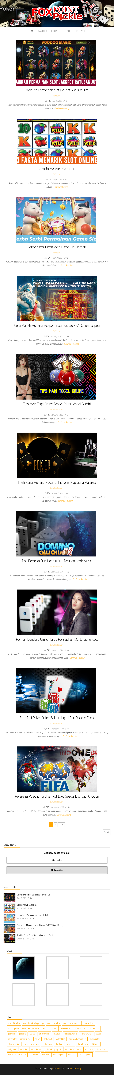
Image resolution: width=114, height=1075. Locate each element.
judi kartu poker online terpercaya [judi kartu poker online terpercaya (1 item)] (86, 1028)
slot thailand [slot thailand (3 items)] (34, 1054)
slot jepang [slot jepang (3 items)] (12, 1049)
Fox (49, 101)
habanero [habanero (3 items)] (52, 1028)
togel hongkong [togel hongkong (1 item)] (58, 1054)
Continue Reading (61, 108)
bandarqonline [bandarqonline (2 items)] (13, 1028)
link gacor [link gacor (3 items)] (56, 1033)
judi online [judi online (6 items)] (11, 1033)
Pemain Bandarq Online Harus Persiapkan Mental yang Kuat (57, 639)
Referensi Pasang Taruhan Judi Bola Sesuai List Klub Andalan (57, 796)
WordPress (56, 1068)
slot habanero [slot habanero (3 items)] (82, 1044)
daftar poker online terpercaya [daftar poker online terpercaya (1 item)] (33, 1028)
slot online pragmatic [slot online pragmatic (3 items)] (54, 1049)
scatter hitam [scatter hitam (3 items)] (60, 1039)
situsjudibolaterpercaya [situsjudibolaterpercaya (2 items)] (77, 1039)
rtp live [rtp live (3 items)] (37, 1039)
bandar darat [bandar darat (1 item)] (89, 1023)
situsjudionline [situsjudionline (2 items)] (95, 1039)
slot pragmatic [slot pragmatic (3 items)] (102, 1049)
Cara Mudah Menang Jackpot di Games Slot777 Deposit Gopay (57, 325)
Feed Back (66, 31)
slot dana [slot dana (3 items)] (59, 1044)
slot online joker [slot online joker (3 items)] (37, 1049)
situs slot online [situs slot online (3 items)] (13, 1044)
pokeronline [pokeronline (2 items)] (12, 1039)
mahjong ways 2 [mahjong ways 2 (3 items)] (70, 1033)
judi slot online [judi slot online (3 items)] (44, 1033)
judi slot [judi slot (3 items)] (32, 1033)
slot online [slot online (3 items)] (23, 1049)
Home (31, 31)
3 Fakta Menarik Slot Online (57, 168)
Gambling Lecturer (47, 31)
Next (61, 824)
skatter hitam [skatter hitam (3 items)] (47, 1044)
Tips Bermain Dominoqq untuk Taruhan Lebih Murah (57, 560)
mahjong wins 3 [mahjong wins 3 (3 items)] (86, 1033)
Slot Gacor (80, 31)
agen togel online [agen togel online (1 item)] (54, 1023)
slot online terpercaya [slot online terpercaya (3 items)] (73, 1049)
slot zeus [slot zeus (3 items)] (45, 1054)
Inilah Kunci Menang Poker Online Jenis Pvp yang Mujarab (57, 482)
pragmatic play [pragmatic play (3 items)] (25, 1039)
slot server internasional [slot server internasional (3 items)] (17, 1054)
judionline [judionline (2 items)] (22, 1033)
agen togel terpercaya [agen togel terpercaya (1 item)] (72, 1023)
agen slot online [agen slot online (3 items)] (14, 1023)
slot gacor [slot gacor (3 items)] (70, 1044)
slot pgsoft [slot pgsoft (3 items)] (89, 1049)
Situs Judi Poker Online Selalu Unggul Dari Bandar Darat (57, 717)
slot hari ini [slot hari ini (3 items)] (95, 1044)
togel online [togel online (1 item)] (72, 1054)
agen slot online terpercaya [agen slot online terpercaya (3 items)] (33, 1023)
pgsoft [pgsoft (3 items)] (98, 1033)
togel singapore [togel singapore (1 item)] (85, 1054)
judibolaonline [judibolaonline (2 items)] (65, 1028)
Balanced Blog (75, 1068)
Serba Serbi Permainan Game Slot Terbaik (57, 247)
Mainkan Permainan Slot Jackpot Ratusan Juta (57, 90)
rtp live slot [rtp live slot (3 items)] (48, 1039)
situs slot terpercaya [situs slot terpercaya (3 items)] (30, 1044)
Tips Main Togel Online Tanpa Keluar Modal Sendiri (57, 403)
